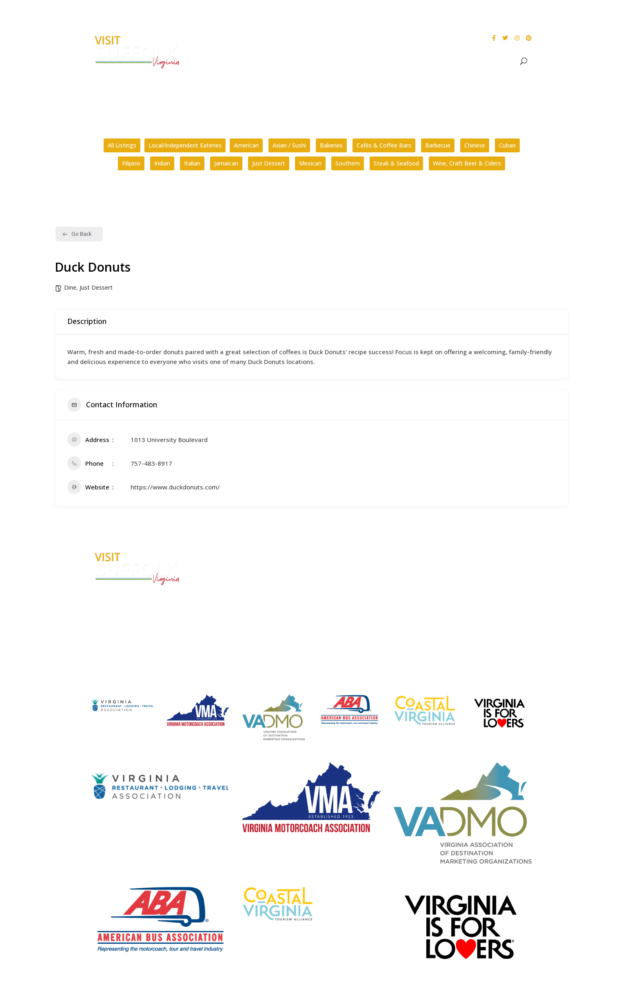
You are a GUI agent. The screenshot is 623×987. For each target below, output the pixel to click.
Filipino (131, 163)
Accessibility (458, 570)
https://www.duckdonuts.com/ (175, 487)
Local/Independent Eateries (185, 145)
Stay (470, 61)
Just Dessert (268, 163)
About (340, 61)
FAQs (331, 554)
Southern (347, 163)
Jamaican (226, 163)
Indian (162, 163)
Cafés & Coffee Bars (384, 145)
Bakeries (331, 145)
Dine (449, 61)
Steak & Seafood (396, 163)
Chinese (474, 145)
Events (417, 61)
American (246, 145)
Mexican (310, 163)
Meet (500, 61)
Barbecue (437, 145)
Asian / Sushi (289, 145)
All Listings (122, 145)
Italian (192, 163)
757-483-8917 (151, 463)
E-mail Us (219, 609)
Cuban (507, 145)
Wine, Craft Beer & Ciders (467, 163)
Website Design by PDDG (474, 601)
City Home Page (463, 554)
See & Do (378, 61)
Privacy (450, 585)
